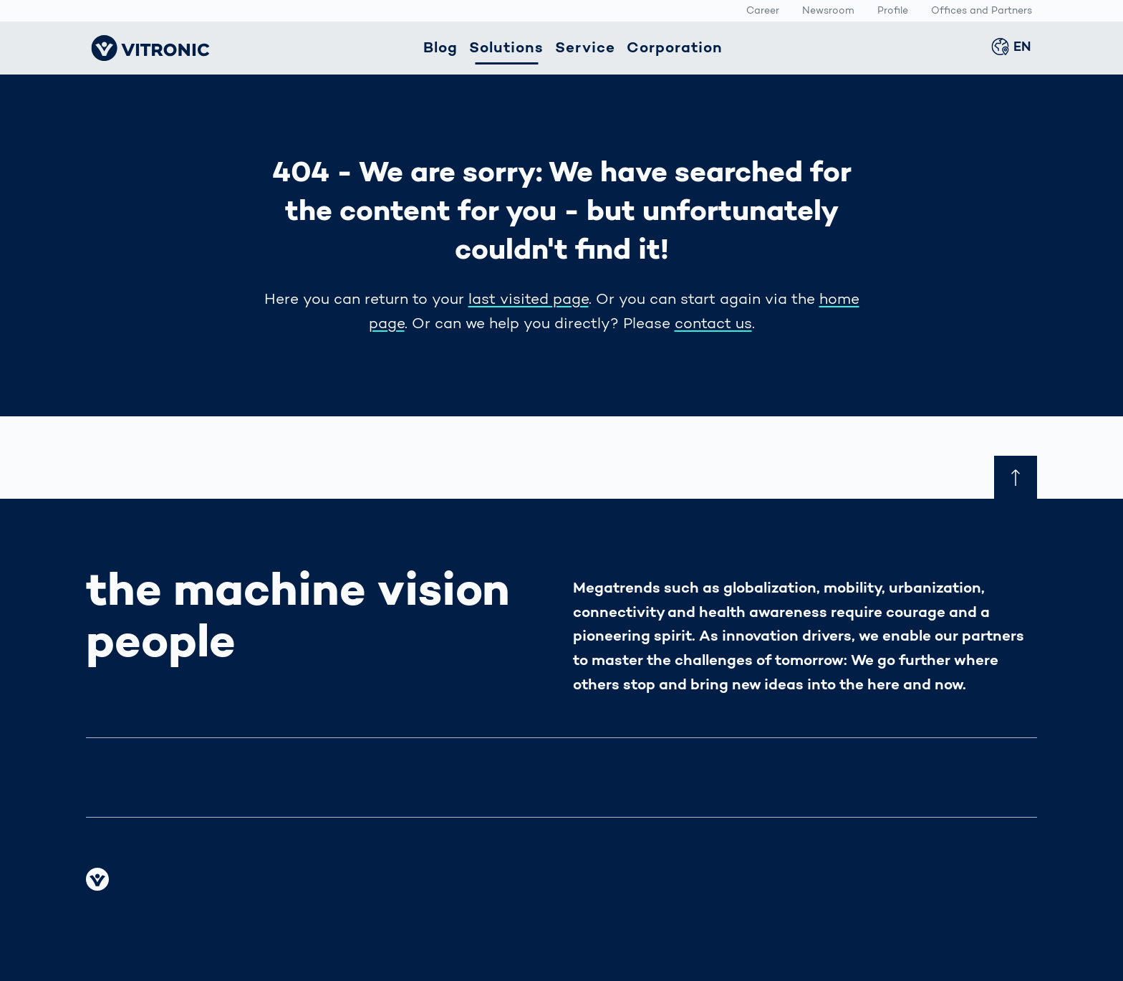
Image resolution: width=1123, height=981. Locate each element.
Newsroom (828, 11)
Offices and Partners (981, 11)
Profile (892, 11)
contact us (713, 324)
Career (762, 11)
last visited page (528, 299)
